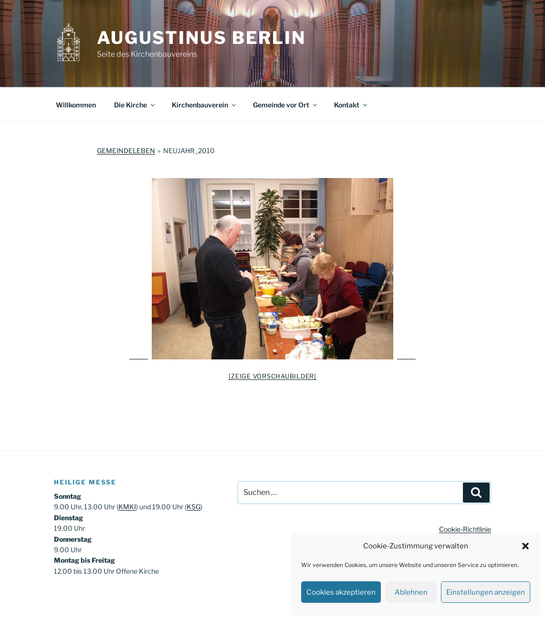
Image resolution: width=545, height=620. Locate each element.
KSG (193, 507)
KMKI (127, 507)
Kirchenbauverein (204, 105)
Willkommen (76, 105)
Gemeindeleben (126, 151)
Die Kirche (135, 105)
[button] (525, 546)
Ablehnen (411, 592)
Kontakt (351, 105)
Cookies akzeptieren (341, 592)
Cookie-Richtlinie (465, 529)
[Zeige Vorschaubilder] (272, 376)
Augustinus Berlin (201, 37)
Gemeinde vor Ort (285, 105)
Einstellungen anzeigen (485, 592)
